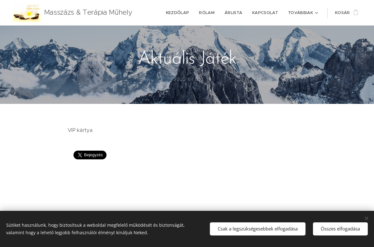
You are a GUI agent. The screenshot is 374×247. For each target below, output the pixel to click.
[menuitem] (179, 13)
